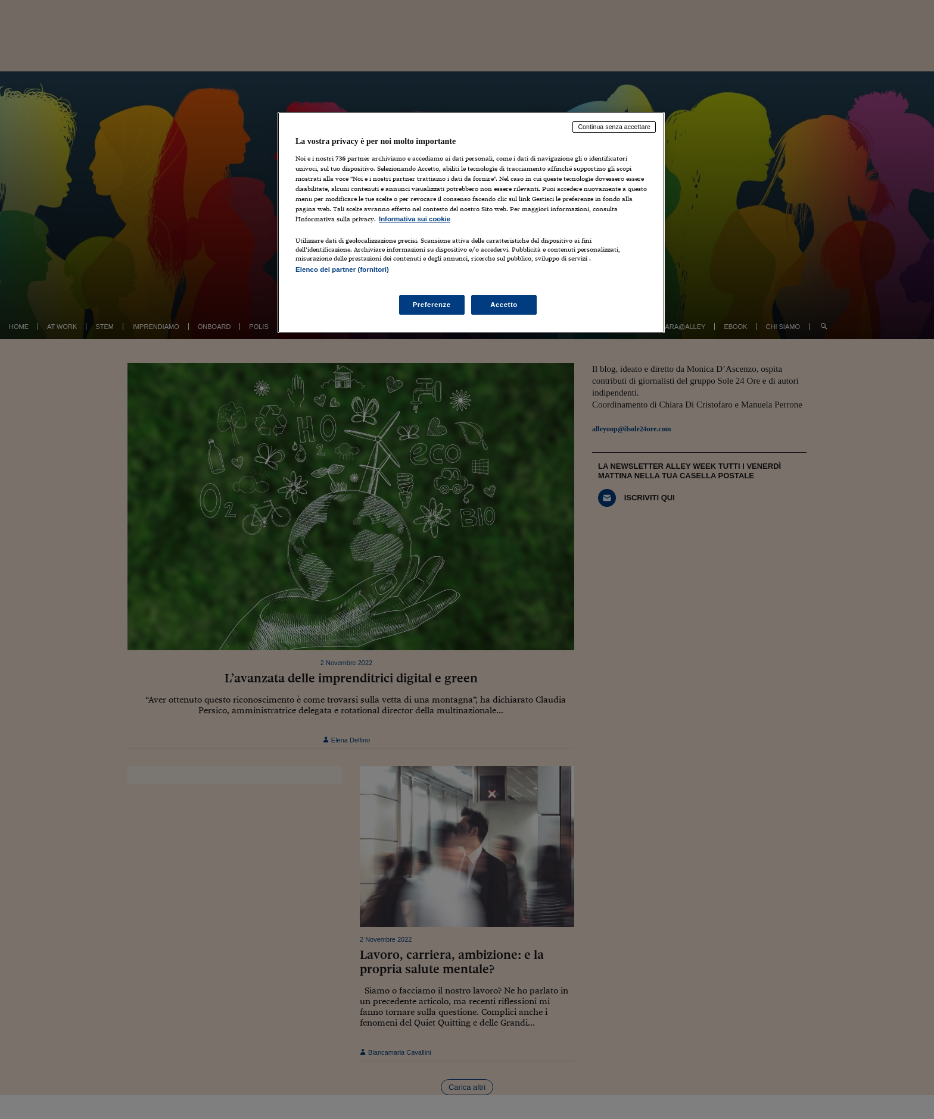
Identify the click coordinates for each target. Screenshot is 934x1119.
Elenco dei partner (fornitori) (342, 269)
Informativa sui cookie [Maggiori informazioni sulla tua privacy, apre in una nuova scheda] (414, 218)
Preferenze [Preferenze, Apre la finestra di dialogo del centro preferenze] (432, 304)
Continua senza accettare (614, 126)
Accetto (504, 304)
